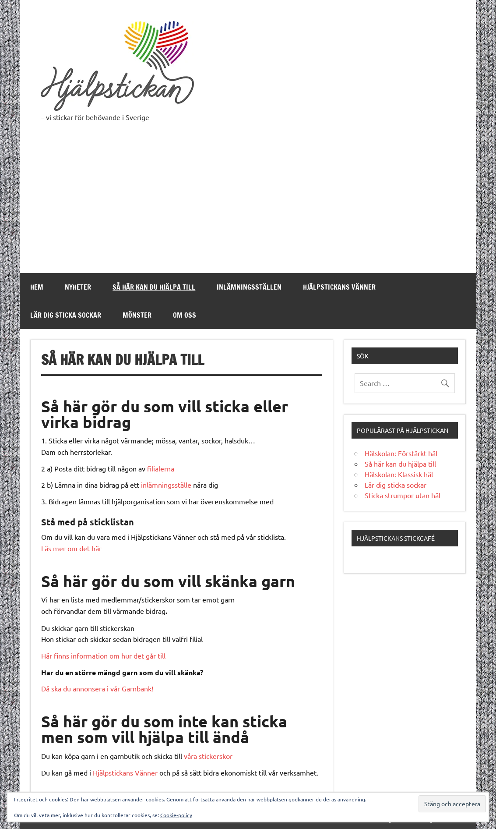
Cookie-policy (176, 814)
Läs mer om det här (71, 548)
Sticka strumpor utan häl (402, 495)
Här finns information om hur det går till (103, 655)
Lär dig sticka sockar (65, 315)
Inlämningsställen (249, 287)
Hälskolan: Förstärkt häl (401, 453)
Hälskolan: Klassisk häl (399, 474)
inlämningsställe (166, 484)
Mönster (137, 315)
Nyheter (78, 287)
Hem (36, 287)
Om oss (184, 315)
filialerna (160, 468)
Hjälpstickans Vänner (339, 287)
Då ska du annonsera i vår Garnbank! (97, 688)
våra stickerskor (208, 755)
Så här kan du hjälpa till (154, 287)
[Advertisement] (248, 207)
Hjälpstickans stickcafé (396, 538)
